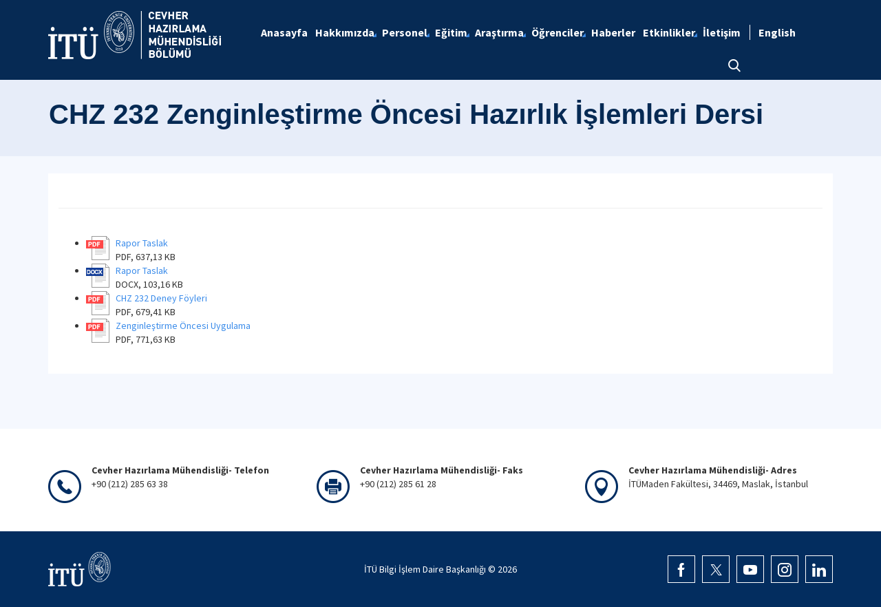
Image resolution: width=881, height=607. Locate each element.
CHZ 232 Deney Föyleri (161, 298)
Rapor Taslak (142, 243)
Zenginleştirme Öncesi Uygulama (183, 325)
